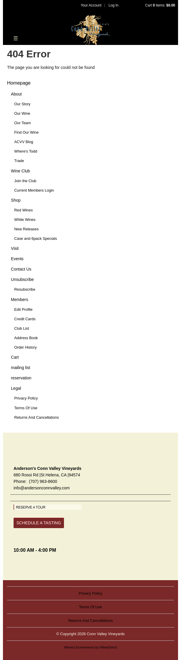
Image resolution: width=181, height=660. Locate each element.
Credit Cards (24, 319)
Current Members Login (34, 190)
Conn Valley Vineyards (90, 30)
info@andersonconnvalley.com (42, 488)
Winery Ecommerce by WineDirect (90, 647)
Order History (25, 347)
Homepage (19, 82)
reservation (21, 378)
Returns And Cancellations (36, 417)
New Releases (26, 229)
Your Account (91, 5)
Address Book (26, 338)
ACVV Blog (23, 142)
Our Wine (22, 113)
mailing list (20, 367)
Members (19, 299)
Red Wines (23, 210)
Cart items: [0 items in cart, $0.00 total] (160, 5)
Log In (113, 5)
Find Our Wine (26, 132)
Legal (16, 388)
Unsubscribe (22, 279)
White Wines (24, 219)
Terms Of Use (25, 408)
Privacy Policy (26, 398)
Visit (15, 248)
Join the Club (25, 181)
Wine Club (20, 171)
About (16, 94)
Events (17, 258)
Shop (16, 200)
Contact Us (21, 269)
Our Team (22, 123)
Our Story (22, 104)
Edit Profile (23, 309)
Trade (19, 160)
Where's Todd (25, 151)
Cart (15, 357)
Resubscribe (24, 289)
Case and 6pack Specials (35, 238)
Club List (21, 328)
